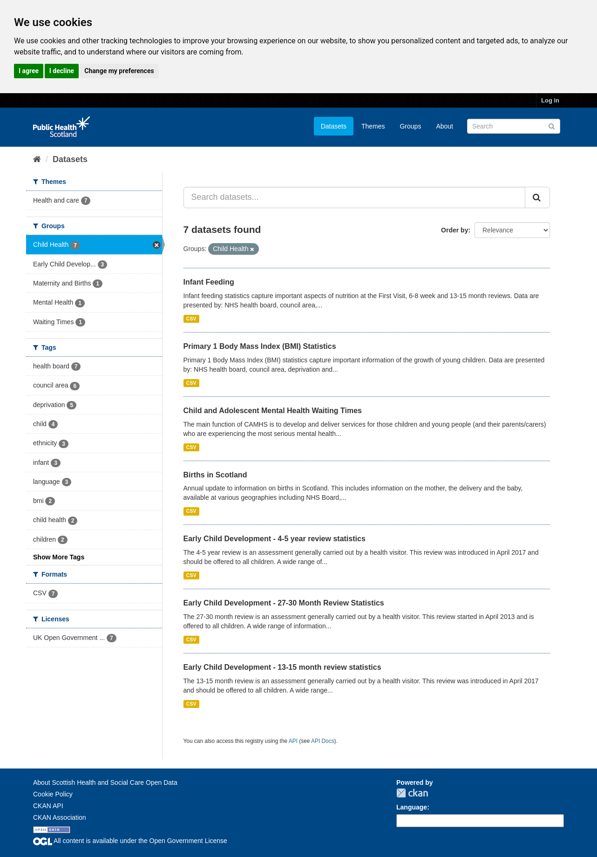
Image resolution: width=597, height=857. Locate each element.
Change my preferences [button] (119, 71)
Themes (373, 126)
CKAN (412, 793)
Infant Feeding (208, 282)
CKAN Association (59, 817)
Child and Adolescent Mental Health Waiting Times (272, 411)
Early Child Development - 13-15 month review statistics (282, 667)
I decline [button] (61, 71)
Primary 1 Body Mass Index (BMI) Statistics (259, 346)
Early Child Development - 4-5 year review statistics (274, 539)
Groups (410, 126)
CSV (191, 318)
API (293, 741)
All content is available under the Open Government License (130, 840)
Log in (550, 100)
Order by (454, 230)
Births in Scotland (215, 475)
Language (411, 807)
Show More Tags (58, 557)
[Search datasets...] (354, 197)
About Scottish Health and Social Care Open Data (105, 782)
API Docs (322, 741)
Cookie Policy (53, 794)
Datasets (333, 126)
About (444, 126)
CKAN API (48, 805)
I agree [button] (29, 71)
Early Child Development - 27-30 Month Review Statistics (283, 603)
